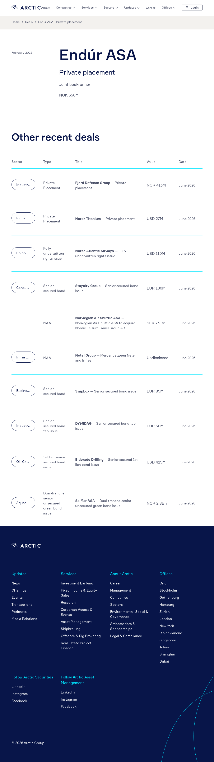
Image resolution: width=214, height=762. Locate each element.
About (45, 7)
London (165, 619)
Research (68, 602)
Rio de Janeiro (170, 633)
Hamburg (166, 604)
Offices (165, 573)
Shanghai (167, 654)
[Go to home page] (26, 9)
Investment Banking (77, 583)
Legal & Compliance (126, 636)
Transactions (21, 604)
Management (120, 590)
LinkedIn (18, 687)
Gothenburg (169, 597)
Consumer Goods (25, 288)
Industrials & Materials (25, 185)
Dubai (164, 661)
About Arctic (121, 573)
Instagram (19, 694)
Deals (29, 22)
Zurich (164, 612)
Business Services (25, 391)
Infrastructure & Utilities (25, 357)
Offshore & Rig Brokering (81, 636)
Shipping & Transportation (25, 253)
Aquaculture (25, 503)
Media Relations (24, 619)
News (15, 583)
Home (15, 22)
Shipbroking (70, 629)
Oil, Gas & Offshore (25, 462)
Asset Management (76, 622)
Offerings (18, 590)
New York (166, 626)
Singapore (167, 640)
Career (150, 7)
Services (68, 573)
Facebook (19, 701)
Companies (119, 597)
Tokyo (164, 647)
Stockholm (168, 590)
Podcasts (19, 612)
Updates (18, 573)
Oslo (163, 583)
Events (17, 597)
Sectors (116, 604)
